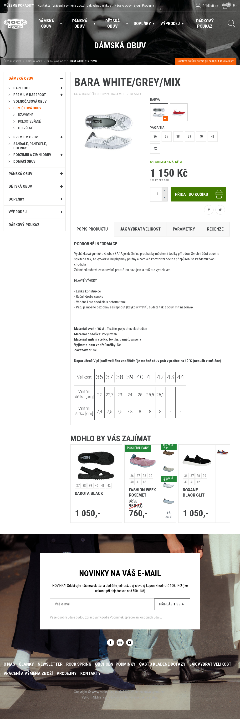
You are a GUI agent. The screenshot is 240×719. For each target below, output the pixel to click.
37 (166, 136)
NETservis (99, 697)
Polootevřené (29, 121)
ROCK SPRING (78, 664)
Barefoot (21, 88)
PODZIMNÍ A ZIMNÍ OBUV (32, 155)
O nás (9, 664)
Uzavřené (25, 115)
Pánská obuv (20, 173)
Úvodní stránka (12, 61)
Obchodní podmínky (115, 664)
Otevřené (25, 128)
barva (155, 99)
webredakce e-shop (144, 697)
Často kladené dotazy (162, 664)
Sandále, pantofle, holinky (30, 146)
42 (155, 148)
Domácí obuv (24, 161)
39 (189, 136)
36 (155, 136)
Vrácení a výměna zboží (68, 5)
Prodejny (148, 5)
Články (26, 664)
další (168, 514)
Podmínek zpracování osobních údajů (135, 617)
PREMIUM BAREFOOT (29, 95)
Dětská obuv (20, 186)
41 (212, 136)
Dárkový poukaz (24, 224)
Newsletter (50, 664)
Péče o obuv (123, 5)
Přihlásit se (172, 604)
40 (201, 136)
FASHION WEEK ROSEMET (142, 492)
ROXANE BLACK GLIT (194, 492)
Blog (137, 5)
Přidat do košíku (199, 194)
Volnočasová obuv (30, 101)
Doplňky (16, 199)
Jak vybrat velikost (99, 5)
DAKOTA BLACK (89, 493)
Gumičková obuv (56, 61)
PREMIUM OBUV (25, 137)
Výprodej (18, 211)
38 (178, 136)
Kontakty (44, 5)
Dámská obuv (34, 61)
